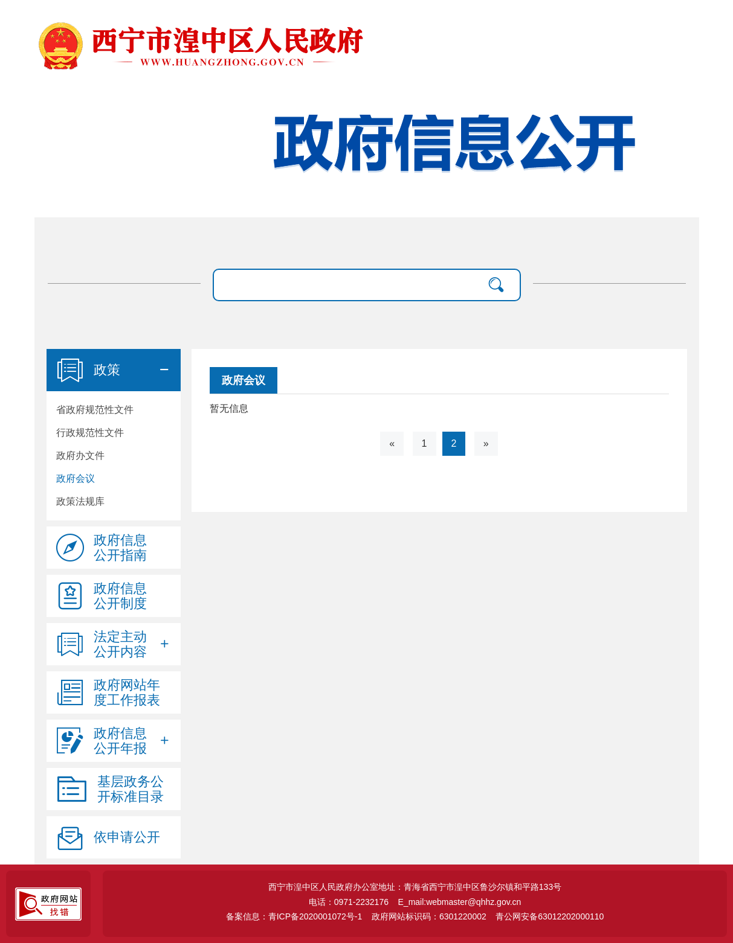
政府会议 (75, 478)
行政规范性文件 (90, 432)
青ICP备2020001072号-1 (315, 916)
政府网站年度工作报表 (127, 692)
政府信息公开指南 (120, 547)
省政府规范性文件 (95, 409)
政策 (107, 369)
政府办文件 (80, 455)
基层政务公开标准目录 (130, 789)
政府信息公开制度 (120, 596)
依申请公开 (127, 837)
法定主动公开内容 (120, 644)
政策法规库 (80, 501)
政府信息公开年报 (120, 741)
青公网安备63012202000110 (550, 916)
